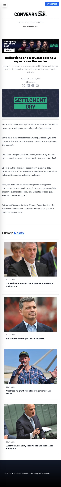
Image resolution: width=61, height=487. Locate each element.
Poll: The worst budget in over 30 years (25, 338)
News (19, 233)
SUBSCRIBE (52, 4)
